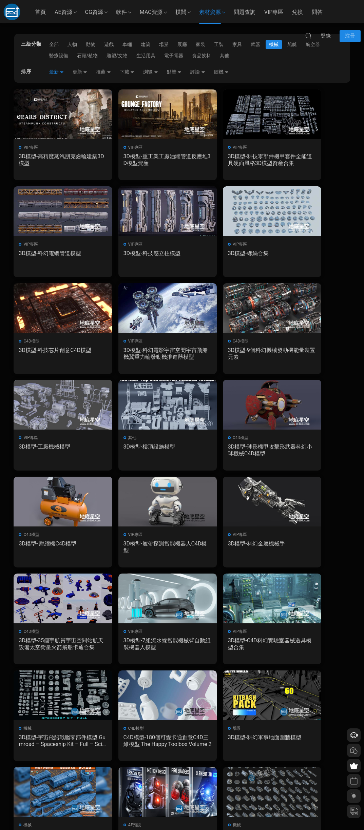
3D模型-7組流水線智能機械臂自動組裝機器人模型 (52, 550)
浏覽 (150, 72)
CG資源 (94, 12)
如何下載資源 (139, 765)
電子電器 (173, 55)
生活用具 (145, 55)
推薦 (103, 72)
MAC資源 (151, 12)
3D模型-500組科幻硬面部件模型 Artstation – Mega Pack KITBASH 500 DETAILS (138, 648)
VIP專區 (274, 12)
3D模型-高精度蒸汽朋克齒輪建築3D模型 (53, 159)
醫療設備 (58, 55)
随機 (221, 72)
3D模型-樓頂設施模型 (216, 351)
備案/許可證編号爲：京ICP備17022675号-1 (182, 813)
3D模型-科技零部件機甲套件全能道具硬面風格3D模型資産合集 (224, 160)
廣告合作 (135, 794)
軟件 (121, 12)
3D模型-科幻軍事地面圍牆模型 (53, 647)
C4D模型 (203, 245)
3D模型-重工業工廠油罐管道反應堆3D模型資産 (139, 159)
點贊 (174, 72)
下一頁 (194, 686)
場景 (28, 635)
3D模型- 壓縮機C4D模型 (48, 449)
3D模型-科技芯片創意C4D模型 (224, 257)
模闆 (180, 12)
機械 (199, 537)
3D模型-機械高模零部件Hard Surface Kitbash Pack (310, 647)
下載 (127, 72)
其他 (224, 55)
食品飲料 (201, 55)
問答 (317, 12)
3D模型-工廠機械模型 (130, 351)
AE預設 (202, 635)
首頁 (40, 12)
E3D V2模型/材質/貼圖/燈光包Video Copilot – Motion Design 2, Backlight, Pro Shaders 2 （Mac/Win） (224, 648)
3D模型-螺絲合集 (125, 254)
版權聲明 (135, 784)
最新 (56, 72)
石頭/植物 (87, 55)
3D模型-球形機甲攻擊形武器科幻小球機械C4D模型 (310, 354)
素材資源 (210, 12)
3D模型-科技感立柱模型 (47, 254)
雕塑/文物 (117, 55)
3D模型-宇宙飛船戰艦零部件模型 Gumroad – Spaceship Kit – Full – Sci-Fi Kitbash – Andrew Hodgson (224, 550)
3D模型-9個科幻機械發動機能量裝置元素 (52, 354)
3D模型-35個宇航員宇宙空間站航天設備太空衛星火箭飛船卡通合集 (310, 452)
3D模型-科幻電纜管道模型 (307, 156)
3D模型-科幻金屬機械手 (219, 449)
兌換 (297, 12)
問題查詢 (244, 12)
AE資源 (63, 12)
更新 (80, 72)
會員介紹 (135, 774)
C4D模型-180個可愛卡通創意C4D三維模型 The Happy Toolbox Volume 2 (308, 550)
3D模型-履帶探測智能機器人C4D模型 (139, 452)
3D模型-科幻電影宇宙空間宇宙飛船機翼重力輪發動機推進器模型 (310, 257)
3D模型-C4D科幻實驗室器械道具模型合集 (138, 550)
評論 (197, 72)
